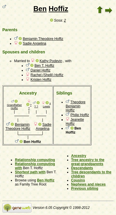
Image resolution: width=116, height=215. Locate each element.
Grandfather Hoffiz (14, 106)
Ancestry (78, 156)
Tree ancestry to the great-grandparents (87, 162)
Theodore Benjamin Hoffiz (76, 106)
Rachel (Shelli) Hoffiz (46, 75)
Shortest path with (30, 172)
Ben (40, 9)
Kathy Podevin (51, 61)
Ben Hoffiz (45, 180)
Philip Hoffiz (80, 115)
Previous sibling (84, 188)
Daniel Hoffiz (40, 70)
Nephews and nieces (88, 184)
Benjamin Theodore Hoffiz (43, 39)
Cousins (78, 180)
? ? (36, 106)
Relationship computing (35, 160)
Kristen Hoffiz (40, 80)
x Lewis (47, 105)
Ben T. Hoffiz (44, 66)
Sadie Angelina (34, 43)
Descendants (82, 168)
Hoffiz (58, 9)
